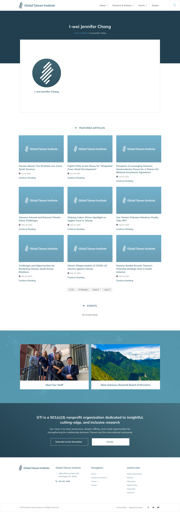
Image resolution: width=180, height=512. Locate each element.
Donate (155, 5)
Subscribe (130, 493)
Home (76, 33)
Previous (83, 290)
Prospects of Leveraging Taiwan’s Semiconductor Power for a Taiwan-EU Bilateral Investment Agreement (137, 169)
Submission (131, 489)
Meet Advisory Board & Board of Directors (125, 384)
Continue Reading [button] (27, 178)
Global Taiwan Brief (134, 474)
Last (107, 290)
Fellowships (131, 481)
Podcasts (130, 478)
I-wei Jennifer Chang (46, 91)
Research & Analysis (123, 5)
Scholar (84, 33)
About (104, 5)
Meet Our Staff (54, 384)
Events (143, 5)
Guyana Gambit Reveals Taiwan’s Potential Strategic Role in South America (134, 268)
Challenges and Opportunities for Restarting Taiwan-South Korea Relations (37, 268)
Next (96, 290)
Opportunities (132, 485)
